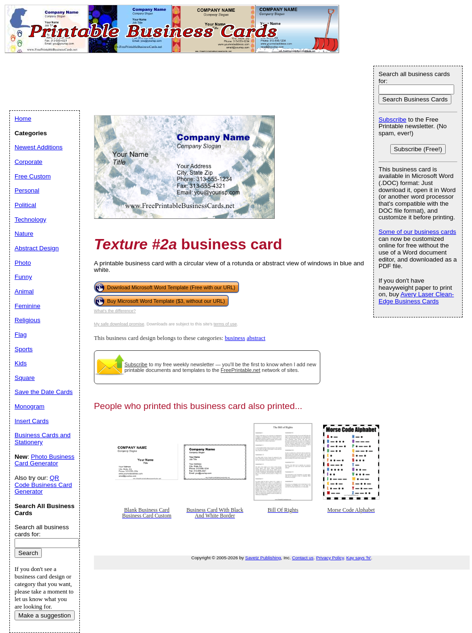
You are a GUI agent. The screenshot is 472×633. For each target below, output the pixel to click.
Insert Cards (32, 421)
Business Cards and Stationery (42, 439)
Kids (21, 363)
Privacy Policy (330, 557)
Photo (23, 262)
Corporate (28, 161)
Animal (24, 291)
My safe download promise (119, 324)
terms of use (225, 324)
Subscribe (135, 364)
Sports (24, 349)
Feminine (27, 305)
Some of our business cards (417, 231)
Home (23, 118)
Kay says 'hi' (358, 557)
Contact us (303, 557)
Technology (30, 219)
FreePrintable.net (240, 370)
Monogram (30, 406)
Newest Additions (38, 147)
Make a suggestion (44, 615)
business (235, 338)
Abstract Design (37, 248)
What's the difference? (115, 311)
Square (25, 377)
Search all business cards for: (414, 77)
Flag (21, 334)
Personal (27, 190)
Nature (24, 233)
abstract (256, 338)
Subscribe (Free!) (418, 149)
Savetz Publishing (263, 557)
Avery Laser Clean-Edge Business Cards (416, 298)
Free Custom (33, 176)
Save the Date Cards (44, 391)
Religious (27, 320)
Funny (23, 276)
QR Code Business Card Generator (43, 484)
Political (25, 204)
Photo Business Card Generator (44, 460)
